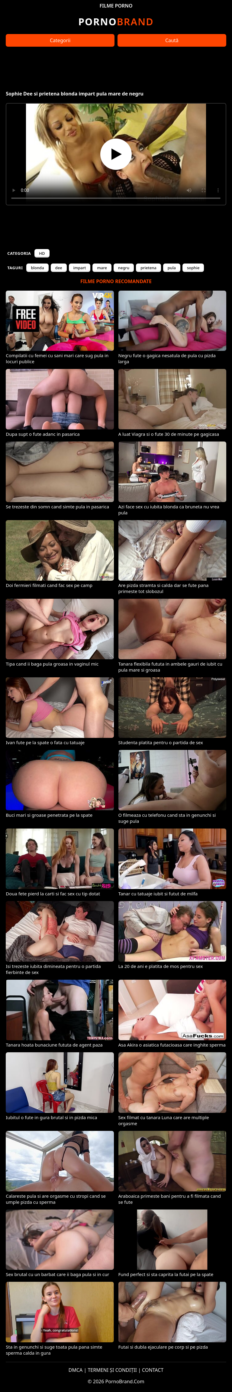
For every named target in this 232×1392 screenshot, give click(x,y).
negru (123, 267)
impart (79, 267)
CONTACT (152, 1370)
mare (102, 267)
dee (58, 267)
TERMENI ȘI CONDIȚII (112, 1370)
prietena (148, 267)
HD (42, 253)
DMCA (76, 1370)
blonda (37, 267)
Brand (115, 21)
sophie (193, 267)
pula (172, 267)
